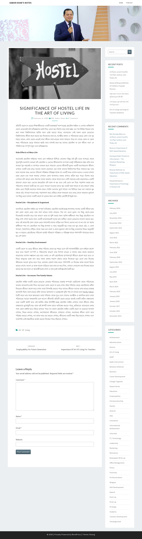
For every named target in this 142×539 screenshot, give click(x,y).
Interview (113, 433)
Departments (115, 386)
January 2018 (114, 301)
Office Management (117, 463)
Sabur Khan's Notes (20, 2)
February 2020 (115, 257)
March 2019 (114, 286)
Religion (113, 482)
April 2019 (113, 282)
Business (113, 372)
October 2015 (115, 311)
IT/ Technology (115, 438)
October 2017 (115, 306)
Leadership (114, 443)
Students (113, 512)
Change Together (116, 381)
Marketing (113, 448)
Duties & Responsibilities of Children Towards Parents (119, 86)
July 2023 (113, 213)
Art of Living (24, 330)
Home (121, 3)
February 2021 (115, 247)
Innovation (114, 420)
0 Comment (73, 118)
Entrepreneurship (116, 401)
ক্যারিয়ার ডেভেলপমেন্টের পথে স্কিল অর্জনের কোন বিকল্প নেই (119, 75)
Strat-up (113, 502)
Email (19, 428)
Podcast (129, 3)
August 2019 (114, 267)
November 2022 (115, 218)
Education (113, 391)
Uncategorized (115, 521)
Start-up (113, 497)
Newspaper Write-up (117, 458)
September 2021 (116, 228)
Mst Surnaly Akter (116, 134)
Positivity (113, 472)
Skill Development (117, 487)
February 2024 (115, 208)
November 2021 (115, 223)
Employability (115, 396)
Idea (111, 416)
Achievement (115, 337)
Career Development (117, 376)
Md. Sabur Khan (58, 118)
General (113, 411)
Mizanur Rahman (116, 170)
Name (19, 416)
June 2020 (113, 252)
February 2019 (115, 291)
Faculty (112, 406)
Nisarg (92, 534)
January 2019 (114, 296)
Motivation (114, 453)
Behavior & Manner (117, 367)
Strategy (113, 507)
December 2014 (115, 316)
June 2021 (113, 237)
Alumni (112, 347)
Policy (112, 468)
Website (19, 439)
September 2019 (116, 262)
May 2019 (113, 277)
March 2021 (114, 242)
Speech (112, 492)
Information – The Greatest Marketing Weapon (117, 162)
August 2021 (114, 233)
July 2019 (113, 272)
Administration (115, 342)
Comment (20, 380)
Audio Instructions (117, 362)
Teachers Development (118, 517)
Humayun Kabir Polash (118, 156)
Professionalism (116, 477)
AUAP (112, 357)
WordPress (76, 534)
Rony (111, 148)
